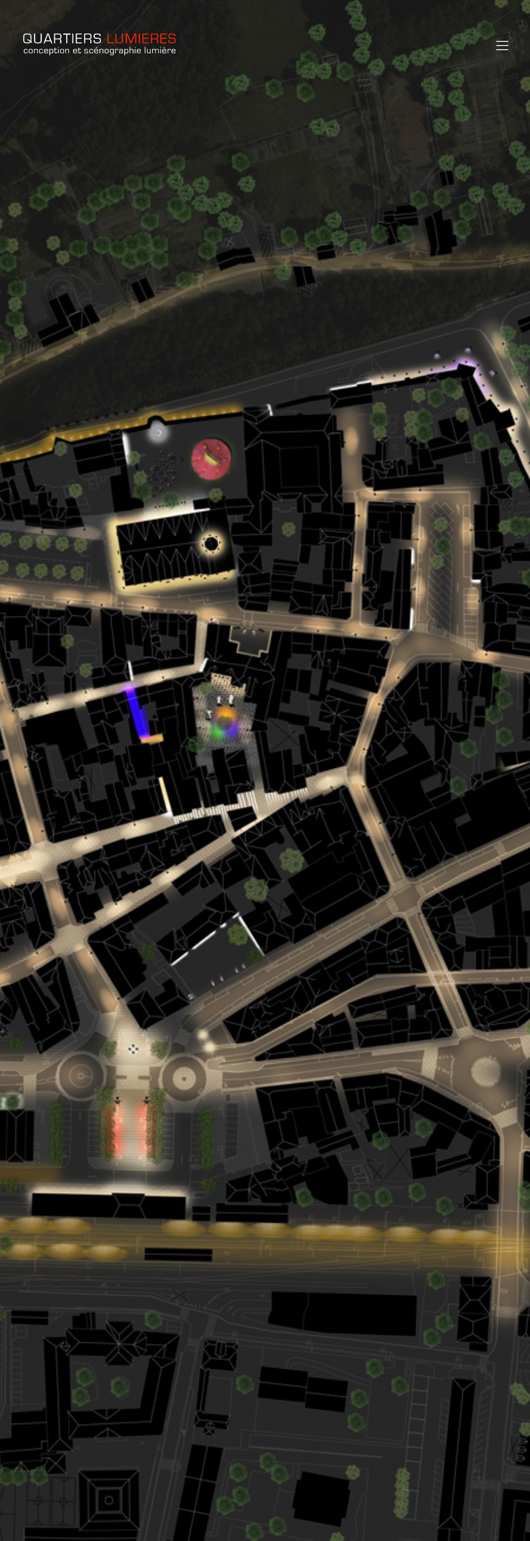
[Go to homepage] (99, 45)
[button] (499, 45)
